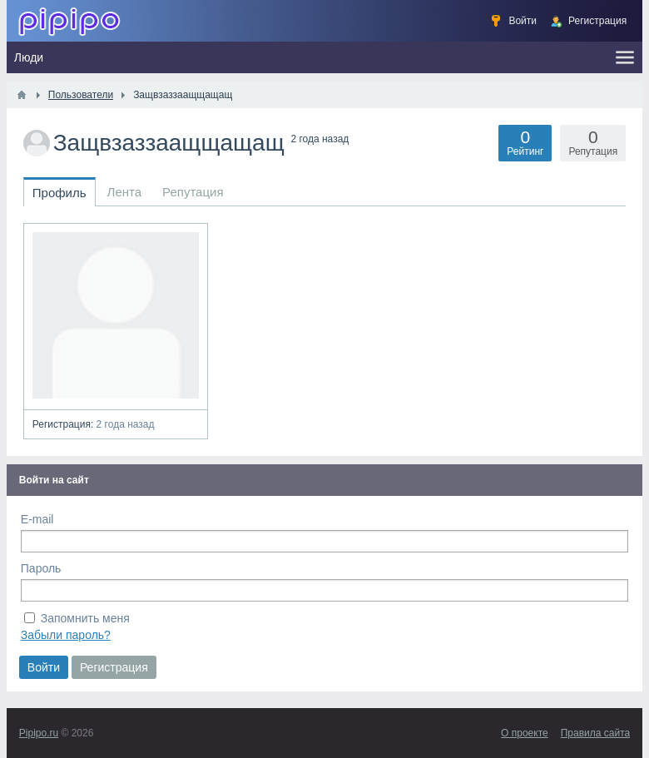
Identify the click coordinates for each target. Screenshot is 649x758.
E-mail (37, 519)
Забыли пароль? (66, 635)
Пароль (41, 568)
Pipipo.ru (38, 733)
